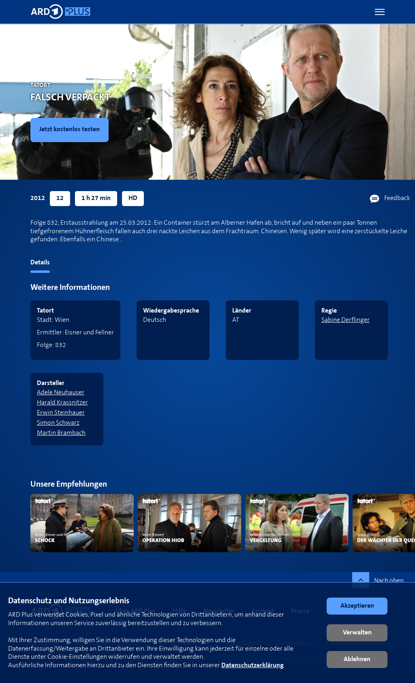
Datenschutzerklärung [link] (252, 665)
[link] (71, 130)
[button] (380, 12)
